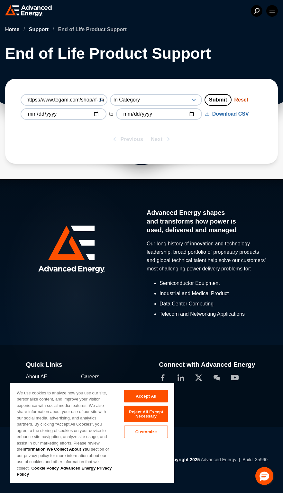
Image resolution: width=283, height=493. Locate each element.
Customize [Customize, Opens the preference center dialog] (146, 431)
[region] (92, 433)
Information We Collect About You (56, 449)
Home (13, 29)
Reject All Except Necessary (146, 413)
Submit (218, 99)
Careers (90, 376)
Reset (241, 99)
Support (39, 29)
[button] (264, 476)
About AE (36, 376)
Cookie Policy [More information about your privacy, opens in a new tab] (45, 468)
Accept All (146, 396)
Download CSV (227, 114)
